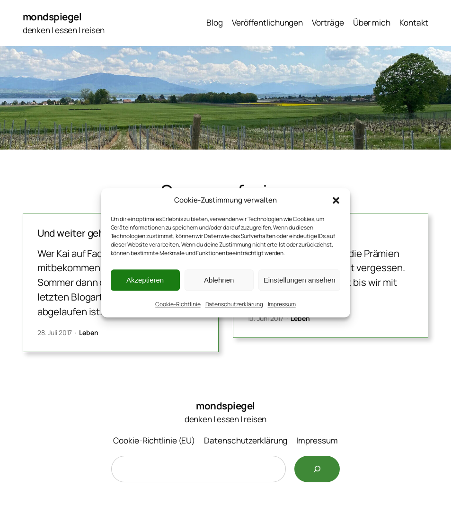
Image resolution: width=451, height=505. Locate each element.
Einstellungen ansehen (300, 280)
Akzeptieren (145, 280)
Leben (88, 332)
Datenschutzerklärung (234, 304)
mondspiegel (52, 16)
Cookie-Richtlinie (177, 304)
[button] (336, 200)
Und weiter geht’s (76, 233)
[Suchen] (317, 469)
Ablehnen (219, 280)
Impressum (282, 304)
